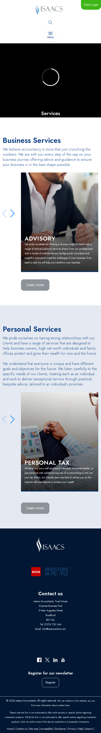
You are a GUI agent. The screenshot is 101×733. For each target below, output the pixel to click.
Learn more (35, 285)
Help (80, 729)
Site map (33, 729)
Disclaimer (60, 729)
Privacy (72, 729)
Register (50, 682)
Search (89, 729)
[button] (12, 213)
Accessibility (46, 729)
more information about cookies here (52, 705)
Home (10, 729)
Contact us (21, 729)
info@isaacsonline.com (54, 629)
